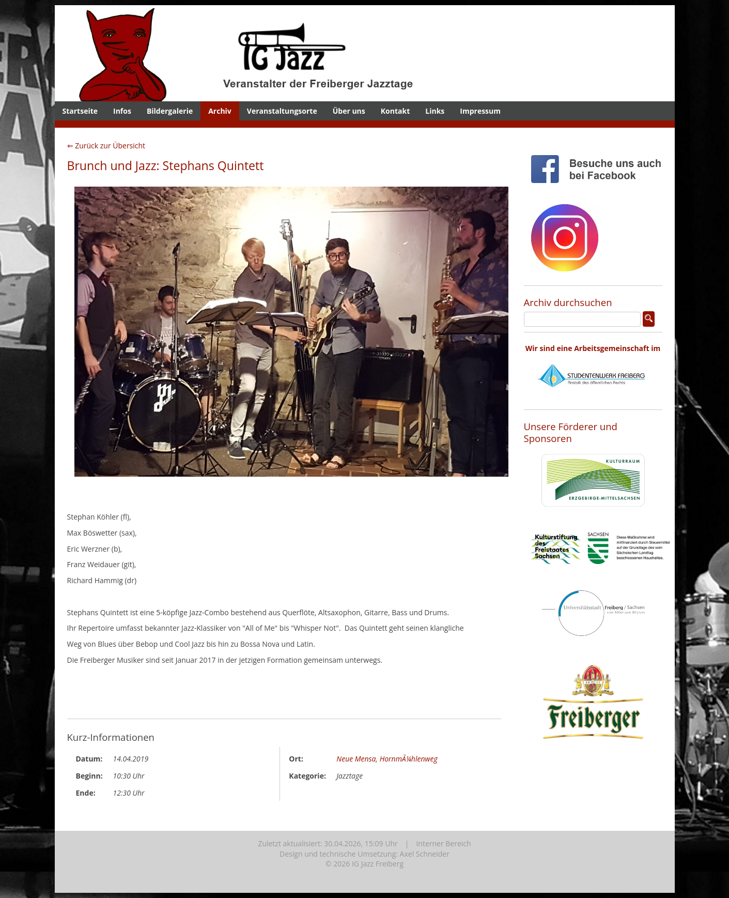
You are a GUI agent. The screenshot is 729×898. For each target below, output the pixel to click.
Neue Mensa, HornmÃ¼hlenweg (386, 759)
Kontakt (395, 111)
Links (434, 111)
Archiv (219, 111)
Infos (122, 111)
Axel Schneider (424, 854)
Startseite (80, 111)
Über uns (349, 111)
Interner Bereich (443, 843)
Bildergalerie (170, 111)
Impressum (480, 111)
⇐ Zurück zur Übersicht (106, 145)
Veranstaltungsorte (282, 111)
